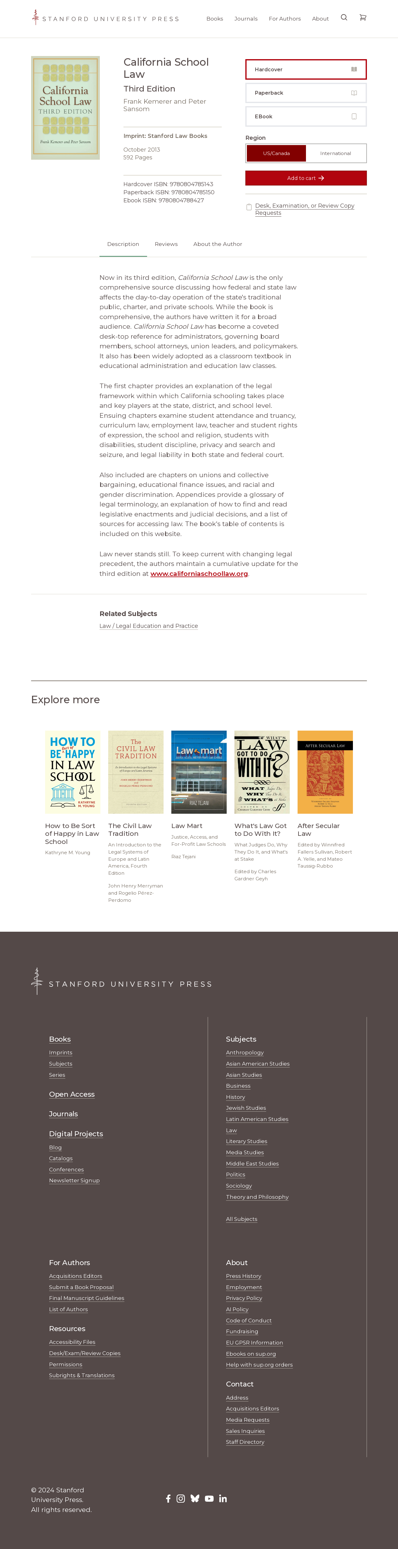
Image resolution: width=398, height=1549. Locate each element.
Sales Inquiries (245, 1431)
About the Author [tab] (217, 244)
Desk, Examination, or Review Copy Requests (299, 209)
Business (238, 1085)
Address (237, 1397)
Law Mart (186, 826)
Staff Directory (245, 1441)
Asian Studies (244, 1074)
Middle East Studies (252, 1163)
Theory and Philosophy (257, 1197)
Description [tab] (123, 244)
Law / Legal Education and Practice (149, 626)
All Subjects (241, 1219)
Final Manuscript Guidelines (86, 1298)
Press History (243, 1276)
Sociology (239, 1185)
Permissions (65, 1364)
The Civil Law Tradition (130, 829)
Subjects (60, 1063)
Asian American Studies (258, 1063)
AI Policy (237, 1309)
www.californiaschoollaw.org (199, 573)
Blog (55, 1147)
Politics (235, 1174)
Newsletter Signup (74, 1180)
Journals (246, 18)
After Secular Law (319, 829)
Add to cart (306, 178)
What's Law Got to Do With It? (260, 829)
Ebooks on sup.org (251, 1353)
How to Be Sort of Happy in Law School (72, 833)
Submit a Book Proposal (81, 1287)
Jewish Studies (246, 1107)
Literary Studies (246, 1141)
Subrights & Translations (82, 1375)
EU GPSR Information (254, 1342)
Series (57, 1074)
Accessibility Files (72, 1342)
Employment (244, 1287)
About (320, 18)
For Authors (285, 18)
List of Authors (68, 1309)
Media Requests (248, 1419)
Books (214, 18)
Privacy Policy (244, 1298)
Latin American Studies (257, 1119)
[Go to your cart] (363, 20)
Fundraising (242, 1331)
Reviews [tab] (166, 244)
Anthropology (245, 1052)
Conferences (66, 1169)
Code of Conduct (249, 1320)
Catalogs (61, 1158)
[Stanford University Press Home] (105, 19)
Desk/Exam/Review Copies (85, 1353)
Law (231, 1130)
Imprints (60, 1052)
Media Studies (245, 1152)
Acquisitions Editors (75, 1276)
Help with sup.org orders (259, 1364)
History (235, 1097)
